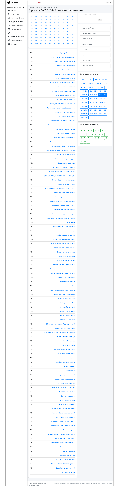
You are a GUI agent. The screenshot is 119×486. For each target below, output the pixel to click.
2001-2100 (84, 102)
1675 (49, 37)
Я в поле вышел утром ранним (65, 438)
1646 (54, 28)
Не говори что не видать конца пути (63, 409)
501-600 (90, 83)
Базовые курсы (87, 39)
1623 (41, 22)
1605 (49, 16)
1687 (58, 40)
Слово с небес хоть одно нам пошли (63, 349)
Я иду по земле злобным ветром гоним (62, 442)
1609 (67, 16)
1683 (41, 40)
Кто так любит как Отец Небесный (64, 137)
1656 (54, 31)
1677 (58, 37)
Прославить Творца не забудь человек (62, 273)
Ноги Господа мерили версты (65, 235)
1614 (45, 19)
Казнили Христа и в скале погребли (63, 180)
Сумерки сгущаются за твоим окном (63, 421)
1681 (32, 40)
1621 (32, 22)
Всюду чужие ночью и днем (66, 252)
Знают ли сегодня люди (67, 400)
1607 (58, 16)
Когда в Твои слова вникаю (66, 65)
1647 (58, 28)
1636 (54, 25)
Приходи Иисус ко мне (67, 53)
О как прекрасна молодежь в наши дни (62, 121)
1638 (63, 25)
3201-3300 (84, 118)
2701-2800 (93, 110)
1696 (54, 43)
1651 (32, 31)
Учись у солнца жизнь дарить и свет (63, 57)
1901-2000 (102, 98)
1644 (45, 28)
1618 (63, 19)
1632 (36, 25)
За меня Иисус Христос (67, 447)
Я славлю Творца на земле (66, 282)
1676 (54, 37)
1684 (45, 40)
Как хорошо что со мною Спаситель (63, 167)
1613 (41, 19)
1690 (72, 40)
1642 (36, 28)
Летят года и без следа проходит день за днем (60, 188)
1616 (54, 19)
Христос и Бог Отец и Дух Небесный (63, 265)
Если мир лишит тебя (68, 396)
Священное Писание (88, 28)
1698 (63, 43)
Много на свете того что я (66, 298)
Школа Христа (86, 44)
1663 (41, 34)
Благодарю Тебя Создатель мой (64, 294)
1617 (58, 19)
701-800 (106, 83)
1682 (36, 40)
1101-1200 (84, 91)
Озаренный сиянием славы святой (63, 413)
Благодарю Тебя (69, 286)
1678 (63, 37)
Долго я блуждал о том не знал (65, 328)
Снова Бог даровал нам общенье (64, 379)
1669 (67, 34)
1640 (72, 25)
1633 (41, 25)
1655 (49, 31)
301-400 (104, 79)
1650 (72, 28)
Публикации (85, 60)
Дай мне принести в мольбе (66, 154)
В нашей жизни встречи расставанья (63, 243)
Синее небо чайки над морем (65, 129)
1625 (49, 22)
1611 (32, 19)
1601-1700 (102, 95)
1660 (72, 31)
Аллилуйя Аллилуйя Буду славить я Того (62, 303)
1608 (63, 16)
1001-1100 (100, 87)
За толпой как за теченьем (66, 383)
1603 (41, 16)
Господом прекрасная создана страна (62, 269)
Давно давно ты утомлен (67, 392)
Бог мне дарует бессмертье (66, 99)
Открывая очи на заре (68, 231)
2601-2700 (84, 110)
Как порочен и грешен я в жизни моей (62, 82)
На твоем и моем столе (67, 315)
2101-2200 (93, 102)
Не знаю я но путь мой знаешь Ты (64, 248)
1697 (58, 43)
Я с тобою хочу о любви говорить (64, 95)
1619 (67, 19)
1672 (36, 37)
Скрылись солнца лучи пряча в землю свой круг (59, 332)
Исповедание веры (88, 65)
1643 (41, 28)
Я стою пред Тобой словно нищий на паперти (60, 218)
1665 (49, 34)
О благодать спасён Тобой (66, 404)
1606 (54, 16)
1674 (45, 37)
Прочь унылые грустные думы (65, 159)
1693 (41, 43)
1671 (32, 37)
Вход (108, 2)
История (84, 49)
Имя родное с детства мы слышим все (62, 104)
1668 (63, 34)
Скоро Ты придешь (69, 341)
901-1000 (91, 87)
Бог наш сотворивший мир (66, 277)
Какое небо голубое (68, 70)
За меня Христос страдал (67, 184)
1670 (72, 34)
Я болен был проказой (67, 307)
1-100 (82, 79)
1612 (36, 19)
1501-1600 (93, 95)
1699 (67, 43)
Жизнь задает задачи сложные (65, 78)
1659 (67, 31)
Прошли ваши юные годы (66, 163)
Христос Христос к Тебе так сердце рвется (61, 434)
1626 (54, 22)
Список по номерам (42, 7)
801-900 (83, 87)
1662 (36, 34)
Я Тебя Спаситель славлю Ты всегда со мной (60, 324)
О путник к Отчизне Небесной (65, 459)
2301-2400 (84, 106)
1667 (58, 34)
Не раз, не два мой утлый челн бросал (62, 201)
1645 (49, 28)
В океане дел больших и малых (65, 197)
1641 (32, 28)
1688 (63, 40)
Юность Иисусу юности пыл (66, 133)
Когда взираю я (70, 370)
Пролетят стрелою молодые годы (64, 61)
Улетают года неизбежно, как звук (64, 193)
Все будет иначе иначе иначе (65, 362)
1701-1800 (84, 98)
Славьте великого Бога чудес (65, 337)
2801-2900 (102, 110)
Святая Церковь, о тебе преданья (64, 226)
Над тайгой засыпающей (67, 116)
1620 (72, 19)
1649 (67, 28)
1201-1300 (93, 91)
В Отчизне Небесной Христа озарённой (62, 464)
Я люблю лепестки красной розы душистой (61, 150)
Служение (85, 55)
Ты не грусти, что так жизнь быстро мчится (61, 108)
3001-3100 (93, 114)
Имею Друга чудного (68, 366)
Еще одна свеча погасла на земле (64, 112)
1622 (36, 22)
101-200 (89, 79)
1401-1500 (84, 95)
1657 (58, 31)
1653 (41, 31)
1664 (45, 34)
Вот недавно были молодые (66, 260)
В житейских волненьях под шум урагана (61, 125)
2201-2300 (102, 102)
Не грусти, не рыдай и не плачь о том (63, 91)
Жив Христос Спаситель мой (65, 354)
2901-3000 (84, 114)
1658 (63, 31)
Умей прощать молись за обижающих (62, 426)
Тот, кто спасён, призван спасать (64, 209)
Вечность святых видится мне (65, 74)
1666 (54, 34)
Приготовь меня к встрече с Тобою (63, 205)
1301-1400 (102, 91)
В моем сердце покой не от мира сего (63, 387)
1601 (32, 16)
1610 (72, 16)
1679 (67, 37)
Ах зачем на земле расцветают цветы (62, 358)
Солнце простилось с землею (65, 417)
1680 (72, 37)
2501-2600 (102, 106)
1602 (36, 16)
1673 (41, 37)
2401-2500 (93, 106)
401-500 (83, 83)
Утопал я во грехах (69, 430)
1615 (49, 19)
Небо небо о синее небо (67, 320)
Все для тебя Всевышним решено (64, 239)
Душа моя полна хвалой (67, 256)
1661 (32, 34)
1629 (67, 22)
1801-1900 (93, 98)
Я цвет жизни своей (68, 345)
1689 (67, 40)
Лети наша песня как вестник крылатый (62, 171)
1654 (45, 31)
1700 (72, 43)
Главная (31, 7)
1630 (72, 22)
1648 (63, 28)
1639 (67, 25)
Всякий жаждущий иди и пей (65, 468)
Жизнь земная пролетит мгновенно (63, 146)
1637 (58, 25)
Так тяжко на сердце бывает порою (63, 214)
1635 (49, 25)
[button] (30, 2)
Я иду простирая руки (68, 472)
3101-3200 (102, 114)
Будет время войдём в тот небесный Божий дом (59, 176)
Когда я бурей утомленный (66, 375)
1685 (49, 40)
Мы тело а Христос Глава (67, 311)
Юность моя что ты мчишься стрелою (62, 142)
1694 (45, 43)
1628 (63, 22)
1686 (54, 40)
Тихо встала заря (69, 222)
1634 (45, 25)
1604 (45, 16)
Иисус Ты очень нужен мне (66, 87)
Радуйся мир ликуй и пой (67, 455)
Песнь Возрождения (88, 33)
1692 (36, 43)
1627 (58, 22)
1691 (32, 43)
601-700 (98, 83)
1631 (32, 25)
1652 (36, 31)
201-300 (97, 79)
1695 (49, 43)
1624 (45, 22)
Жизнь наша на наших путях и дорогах (62, 290)
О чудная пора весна (68, 451)
